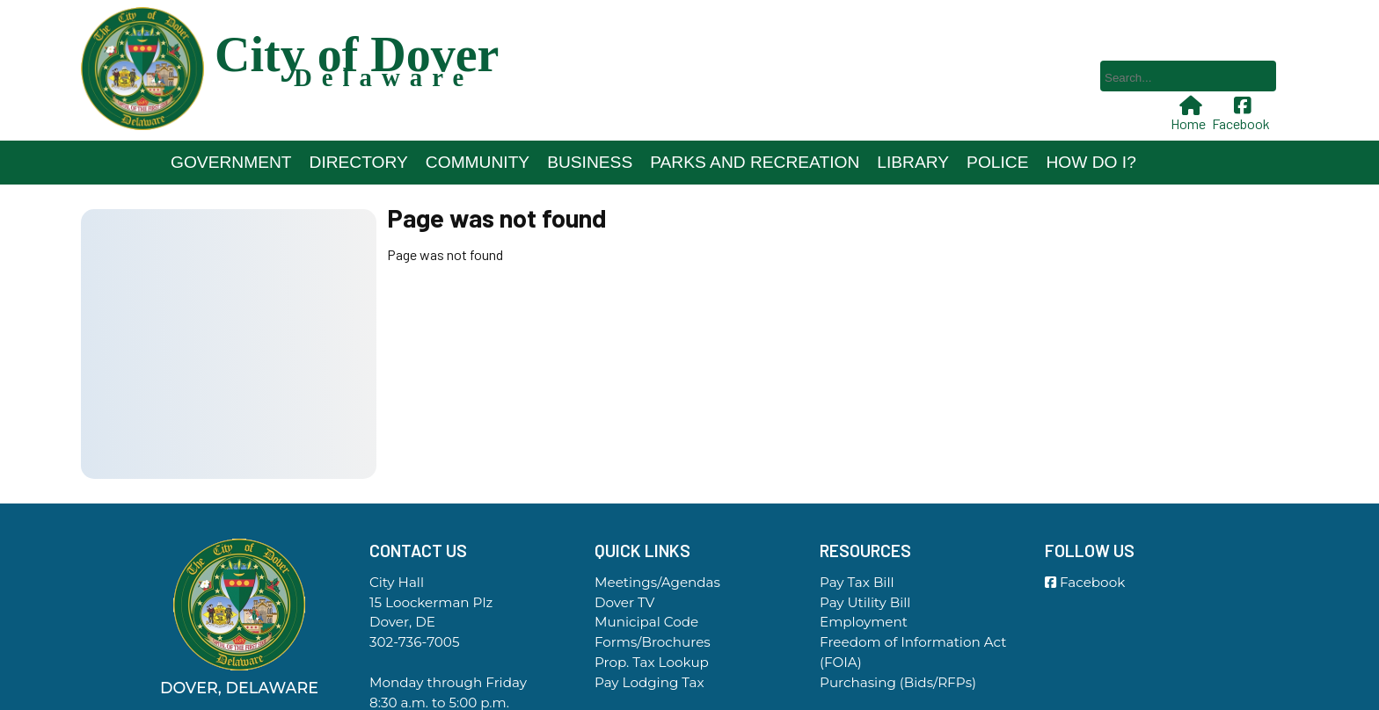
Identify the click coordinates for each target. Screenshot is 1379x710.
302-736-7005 (414, 642)
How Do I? (1090, 162)
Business (589, 162)
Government (231, 162)
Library (913, 162)
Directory (359, 162)
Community (477, 162)
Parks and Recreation (754, 162)
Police (997, 162)
